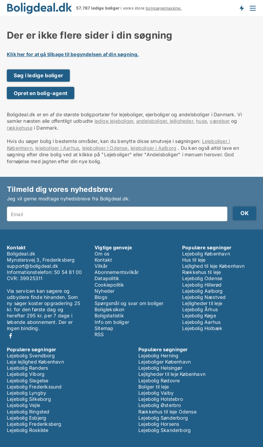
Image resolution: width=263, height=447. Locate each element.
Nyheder (104, 291)
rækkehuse (20, 128)
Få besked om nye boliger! (241, 8)
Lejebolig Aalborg (202, 291)
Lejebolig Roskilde (28, 430)
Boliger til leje (153, 387)
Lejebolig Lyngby (26, 393)
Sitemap (104, 328)
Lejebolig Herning (158, 355)
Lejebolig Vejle (23, 405)
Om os (102, 254)
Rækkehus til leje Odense (167, 412)
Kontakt (103, 260)
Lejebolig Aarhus (201, 322)
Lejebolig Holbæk (202, 328)
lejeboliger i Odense (105, 148)
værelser (220, 121)
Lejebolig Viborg (26, 374)
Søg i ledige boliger (38, 75)
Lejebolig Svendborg (31, 355)
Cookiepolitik (109, 285)
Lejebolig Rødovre (159, 380)
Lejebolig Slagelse (28, 380)
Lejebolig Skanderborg (164, 430)
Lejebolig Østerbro (159, 405)
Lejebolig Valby (156, 393)
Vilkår (101, 266)
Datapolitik (107, 278)
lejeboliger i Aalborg (153, 148)
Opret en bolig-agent (40, 93)
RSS (99, 334)
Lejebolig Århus (200, 309)
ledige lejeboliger (114, 121)
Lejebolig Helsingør (160, 368)
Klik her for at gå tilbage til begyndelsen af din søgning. (73, 54)
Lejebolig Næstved (204, 297)
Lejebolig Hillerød (202, 285)
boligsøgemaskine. (163, 8)
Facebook (10, 335)
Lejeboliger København (164, 362)
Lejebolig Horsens (158, 424)
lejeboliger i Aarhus (57, 148)
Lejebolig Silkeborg (29, 399)
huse (201, 121)
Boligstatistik (109, 315)
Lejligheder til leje (202, 303)
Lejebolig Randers (27, 368)
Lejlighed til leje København (213, 266)
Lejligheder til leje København (171, 374)
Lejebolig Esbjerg (26, 418)
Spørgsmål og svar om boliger (129, 303)
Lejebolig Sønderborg (163, 418)
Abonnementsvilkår (117, 272)
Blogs (101, 297)
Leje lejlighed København (35, 362)
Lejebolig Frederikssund (34, 387)
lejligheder (180, 121)
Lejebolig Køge (199, 315)
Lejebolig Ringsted (28, 412)
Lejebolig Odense (202, 278)
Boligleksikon (110, 309)
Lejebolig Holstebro (160, 399)
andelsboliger (151, 121)
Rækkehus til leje (201, 272)
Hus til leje (193, 260)
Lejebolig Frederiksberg (34, 424)
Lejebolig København (206, 254)
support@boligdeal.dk (32, 266)
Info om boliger (112, 322)
